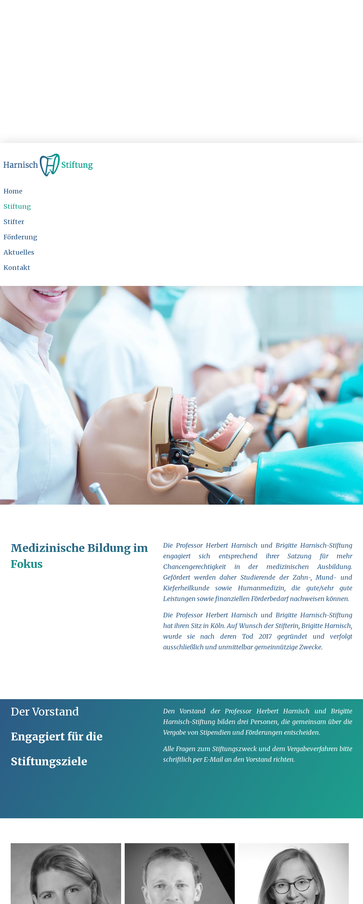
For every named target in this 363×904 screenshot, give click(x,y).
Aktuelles (19, 252)
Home (13, 191)
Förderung (20, 237)
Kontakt (17, 268)
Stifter (14, 222)
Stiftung (17, 206)
